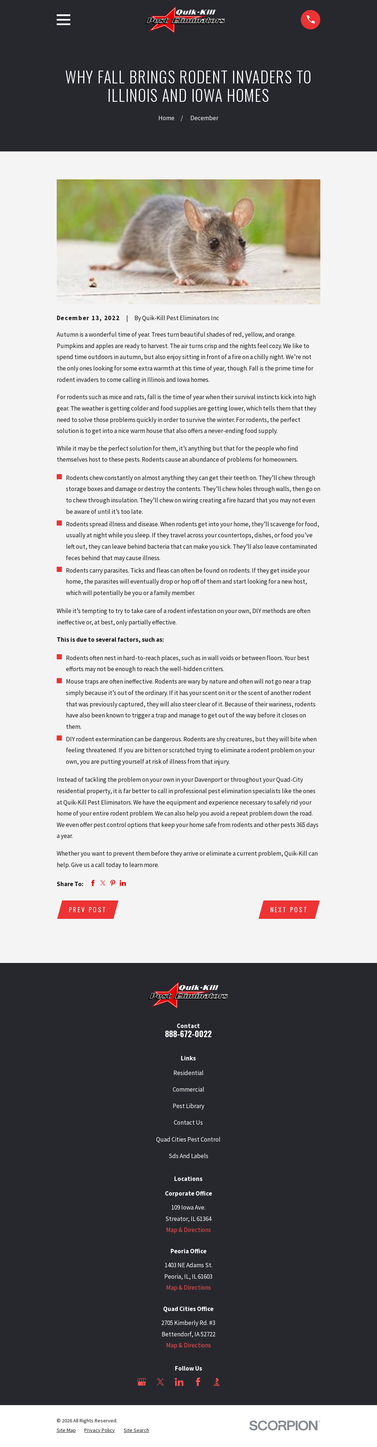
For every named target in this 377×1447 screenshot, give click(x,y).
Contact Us (188, 1124)
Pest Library (188, 1107)
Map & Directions (188, 1231)
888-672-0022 (188, 1035)
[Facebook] (198, 1382)
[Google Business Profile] (141, 1382)
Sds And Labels (188, 1157)
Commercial (188, 1090)
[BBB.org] (216, 1382)
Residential (188, 1074)
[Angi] (235, 1382)
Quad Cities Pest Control (188, 1140)
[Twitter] (160, 1382)
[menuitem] (66, 1431)
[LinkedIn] (179, 1382)
